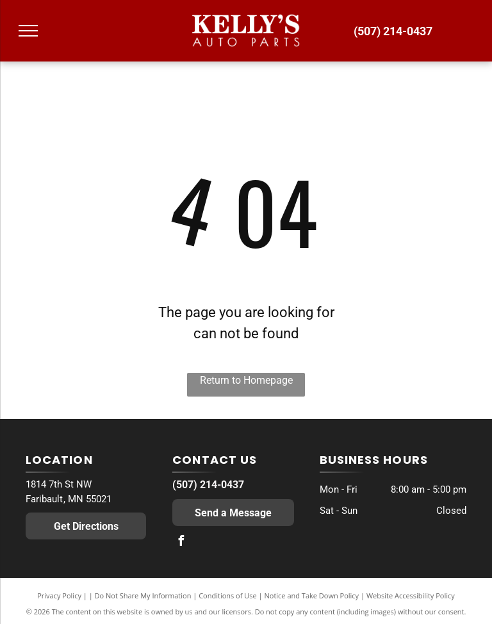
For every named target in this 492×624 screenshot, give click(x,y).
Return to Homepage (246, 380)
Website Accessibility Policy (410, 595)
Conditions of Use (228, 595)
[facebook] (180, 542)
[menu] (28, 30)
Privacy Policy (59, 595)
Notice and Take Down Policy (312, 595)
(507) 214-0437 (208, 485)
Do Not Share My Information (143, 595)
